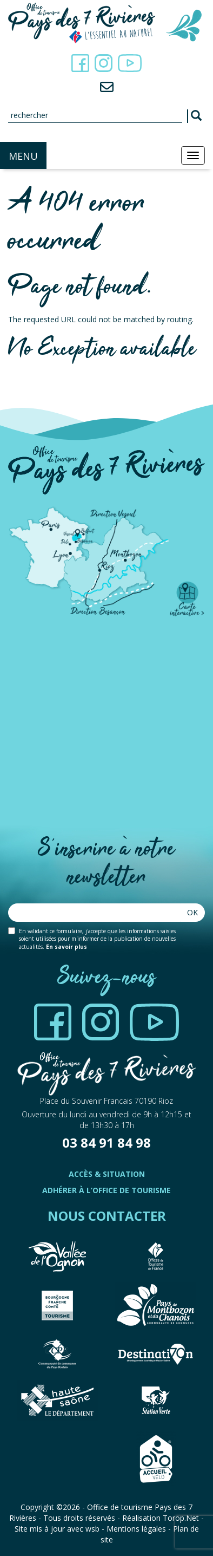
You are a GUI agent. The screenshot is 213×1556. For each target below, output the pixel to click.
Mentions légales (136, 1529)
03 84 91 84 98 (106, 1142)
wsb (92, 1529)
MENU (23, 155)
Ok (192, 912)
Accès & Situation (107, 1174)
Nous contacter (107, 1216)
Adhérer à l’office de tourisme (106, 1190)
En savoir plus (66, 946)
